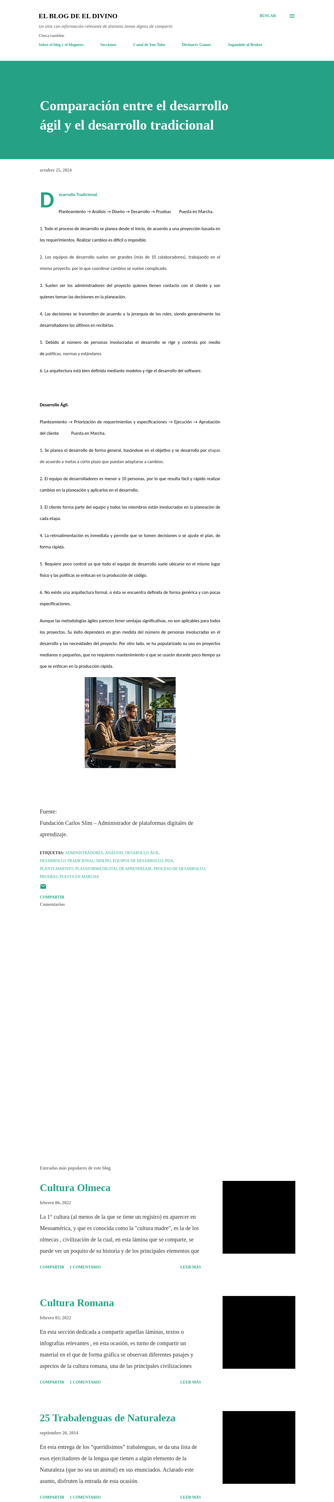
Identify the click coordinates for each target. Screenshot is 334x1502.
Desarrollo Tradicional (67, 861)
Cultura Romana (77, 1302)
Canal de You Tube (149, 45)
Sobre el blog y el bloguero (61, 45)
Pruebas (49, 877)
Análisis (114, 853)
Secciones (108, 45)
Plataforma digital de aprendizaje (113, 869)
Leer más (190, 1267)
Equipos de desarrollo (138, 861)
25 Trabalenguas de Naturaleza (108, 1418)
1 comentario (85, 1267)
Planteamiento (56, 869)
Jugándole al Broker (245, 45)
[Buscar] (268, 16)
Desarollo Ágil (142, 853)
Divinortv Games (196, 45)
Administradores (84, 853)
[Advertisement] (130, 1095)
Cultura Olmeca (75, 1187)
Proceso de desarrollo (179, 869)
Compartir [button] (52, 897)
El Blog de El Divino (78, 16)
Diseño (103, 861)
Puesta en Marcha (79, 877)
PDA (169, 861)
